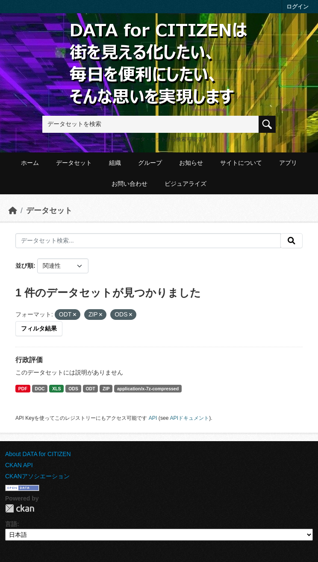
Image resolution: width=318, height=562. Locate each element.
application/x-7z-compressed (148, 388)
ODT (90, 388)
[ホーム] (13, 210)
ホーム (30, 162)
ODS (73, 388)
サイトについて (241, 162)
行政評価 (29, 359)
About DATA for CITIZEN (38, 454)
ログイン (297, 6)
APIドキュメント (189, 418)
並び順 (24, 265)
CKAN (19, 508)
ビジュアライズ (185, 183)
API (153, 418)
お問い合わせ (129, 183)
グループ (150, 162)
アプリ (288, 162)
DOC (39, 388)
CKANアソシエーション (37, 476)
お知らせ (191, 162)
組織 (115, 162)
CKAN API (19, 465)
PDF (22, 388)
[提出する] (291, 241)
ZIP (106, 388)
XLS (56, 388)
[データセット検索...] (148, 241)
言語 (11, 524)
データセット (74, 162)
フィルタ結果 (39, 328)
